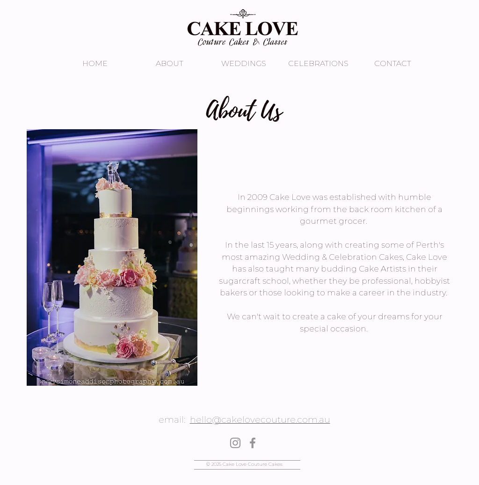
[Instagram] (235, 443)
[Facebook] (253, 443)
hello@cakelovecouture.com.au (260, 419)
